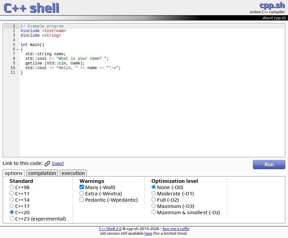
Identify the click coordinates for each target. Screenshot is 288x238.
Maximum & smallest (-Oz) (188, 212)
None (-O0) (169, 187)
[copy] (58, 163)
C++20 (21, 212)
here (148, 233)
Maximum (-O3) (175, 206)
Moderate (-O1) (175, 193)
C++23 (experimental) (40, 219)
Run (269, 164)
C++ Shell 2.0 (110, 228)
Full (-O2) (167, 200)
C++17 (21, 206)
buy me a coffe (176, 228)
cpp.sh (272, 5)
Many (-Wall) (99, 187)
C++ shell (31, 7)
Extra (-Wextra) (103, 193)
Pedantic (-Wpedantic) (111, 200)
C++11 (21, 193)
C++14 (21, 200)
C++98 (21, 187)
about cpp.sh (274, 18)
